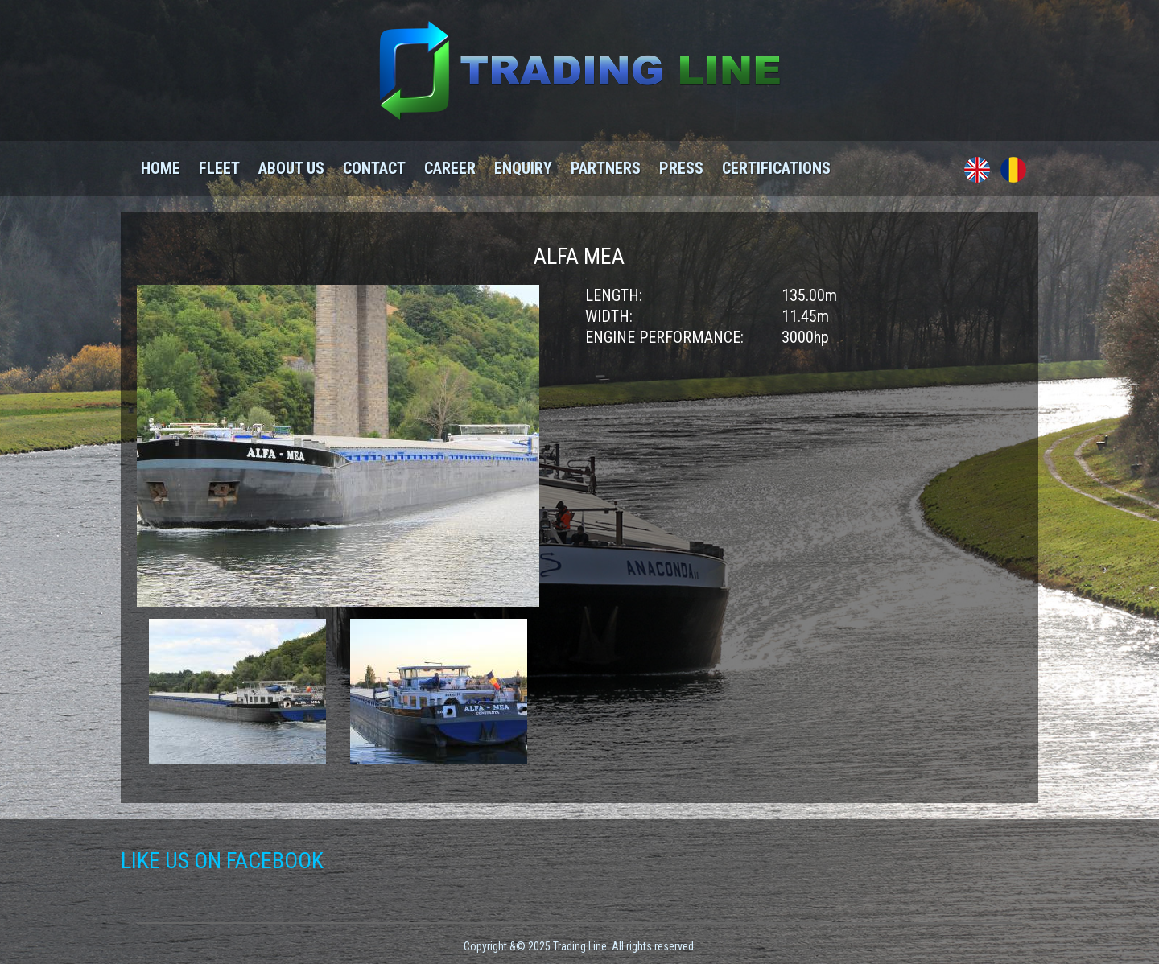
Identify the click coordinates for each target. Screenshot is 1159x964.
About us (291, 168)
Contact (374, 168)
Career (450, 168)
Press (681, 168)
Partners (606, 168)
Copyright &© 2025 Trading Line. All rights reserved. (580, 946)
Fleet (219, 168)
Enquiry (523, 168)
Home (160, 168)
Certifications (776, 168)
